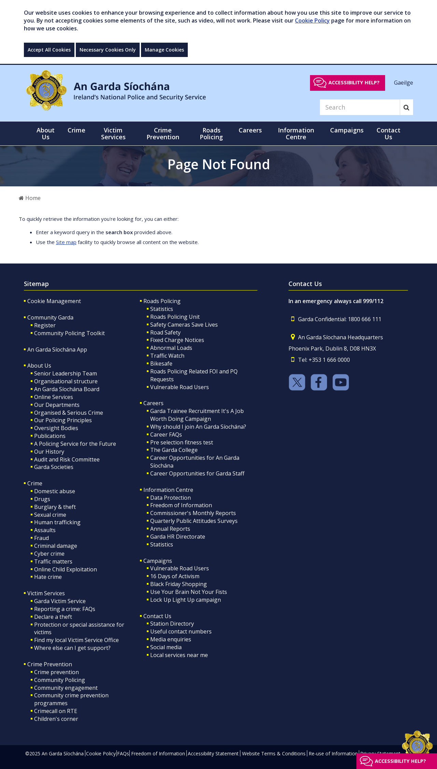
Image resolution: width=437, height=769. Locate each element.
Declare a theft (53, 617)
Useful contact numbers (181, 631)
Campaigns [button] (347, 130)
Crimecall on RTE (55, 711)
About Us (39, 365)
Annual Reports (170, 528)
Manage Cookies (164, 49)
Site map (66, 242)
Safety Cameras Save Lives (184, 324)
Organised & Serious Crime (68, 412)
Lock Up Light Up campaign (185, 599)
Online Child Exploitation (65, 569)
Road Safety (165, 332)
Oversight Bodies (56, 428)
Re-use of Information (333, 753)
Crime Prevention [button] (162, 133)
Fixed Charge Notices (177, 340)
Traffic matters (53, 561)
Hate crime (48, 577)
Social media (166, 647)
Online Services (53, 397)
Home (30, 198)
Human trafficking (57, 522)
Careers (153, 403)
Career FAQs (166, 434)
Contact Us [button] (388, 133)
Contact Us (157, 616)
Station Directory (172, 623)
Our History (49, 451)
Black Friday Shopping (178, 584)
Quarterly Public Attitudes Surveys (194, 521)
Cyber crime (49, 553)
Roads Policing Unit (175, 317)
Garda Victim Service (60, 601)
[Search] (360, 107)
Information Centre (168, 490)
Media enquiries (170, 639)
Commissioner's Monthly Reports (193, 513)
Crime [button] (76, 130)
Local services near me (179, 655)
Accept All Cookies (49, 49)
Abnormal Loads (171, 348)
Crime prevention (56, 672)
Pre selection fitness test (181, 442)
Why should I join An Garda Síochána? (198, 426)
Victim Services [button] (113, 133)
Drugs (42, 499)
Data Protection (170, 497)
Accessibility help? (354, 82)
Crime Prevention (49, 664)
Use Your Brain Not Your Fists (188, 592)
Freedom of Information (181, 505)
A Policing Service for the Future (75, 443)
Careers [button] (250, 130)
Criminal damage (55, 546)
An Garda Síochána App (57, 349)
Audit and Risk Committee (67, 459)
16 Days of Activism (174, 576)
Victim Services (46, 593)
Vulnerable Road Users (179, 387)
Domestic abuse (54, 491)
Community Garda (50, 317)
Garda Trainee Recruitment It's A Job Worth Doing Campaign (197, 415)
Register (45, 325)
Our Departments (57, 405)
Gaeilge (403, 82)
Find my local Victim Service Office (76, 640)
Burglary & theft (55, 507)
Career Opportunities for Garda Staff (197, 473)
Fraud (41, 538)
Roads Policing (162, 301)
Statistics (161, 309)
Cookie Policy (312, 20)
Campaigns (157, 561)
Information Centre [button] (296, 133)
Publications (50, 436)
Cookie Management (54, 301)
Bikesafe (161, 363)
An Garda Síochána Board (66, 389)
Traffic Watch (167, 355)
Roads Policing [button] (211, 133)
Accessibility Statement (213, 753)
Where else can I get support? (72, 648)
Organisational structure (66, 381)
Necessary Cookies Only (108, 49)
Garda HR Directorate (177, 536)
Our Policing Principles (63, 420)
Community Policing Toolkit (69, 333)
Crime (34, 483)
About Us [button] (46, 133)
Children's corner (56, 719)
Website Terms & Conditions (274, 753)
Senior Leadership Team (65, 373)
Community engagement (66, 688)
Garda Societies (53, 467)
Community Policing (59, 680)
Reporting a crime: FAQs (64, 609)
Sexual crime (50, 514)
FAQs (123, 753)
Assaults (45, 530)
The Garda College (174, 450)
